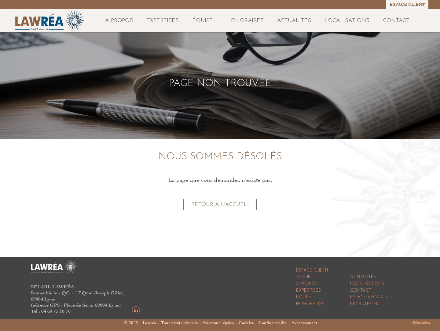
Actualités (363, 277)
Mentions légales (218, 322)
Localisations (367, 284)
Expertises (308, 290)
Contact (361, 290)
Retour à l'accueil (220, 204)
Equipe (303, 297)
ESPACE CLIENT (407, 4)
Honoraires (310, 304)
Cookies (246, 322)
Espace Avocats (369, 297)
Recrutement (366, 304)
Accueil (305, 277)
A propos (307, 284)
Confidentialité (272, 322)
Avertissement (304, 322)
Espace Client (312, 270)
